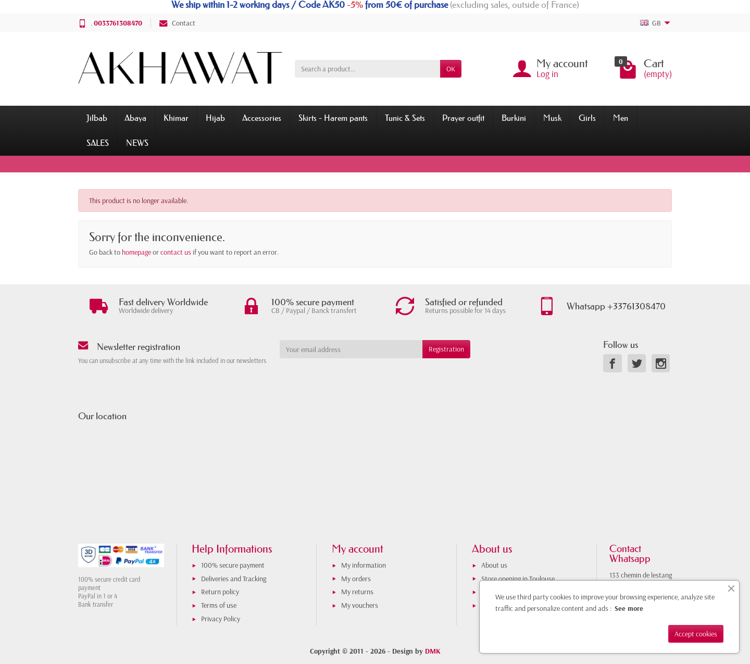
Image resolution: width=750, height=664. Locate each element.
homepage (136, 252)
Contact (177, 23)
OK (450, 68)
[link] (612, 363)
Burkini (514, 117)
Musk (552, 117)
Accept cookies (695, 633)
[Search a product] (367, 69)
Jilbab (96, 117)
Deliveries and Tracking (233, 578)
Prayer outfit (463, 117)
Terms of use (218, 605)
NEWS (137, 142)
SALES (97, 142)
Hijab (215, 117)
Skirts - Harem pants (333, 117)
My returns (357, 591)
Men (620, 117)
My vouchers (359, 605)
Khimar (176, 117)
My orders (356, 578)
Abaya (135, 117)
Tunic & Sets (405, 117)
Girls (587, 117)
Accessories (261, 117)
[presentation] (364, 378)
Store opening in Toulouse (518, 578)
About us (494, 565)
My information (363, 565)
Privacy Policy (220, 618)
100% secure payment (233, 565)
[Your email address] (351, 349)
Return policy (220, 591)
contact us (175, 252)
